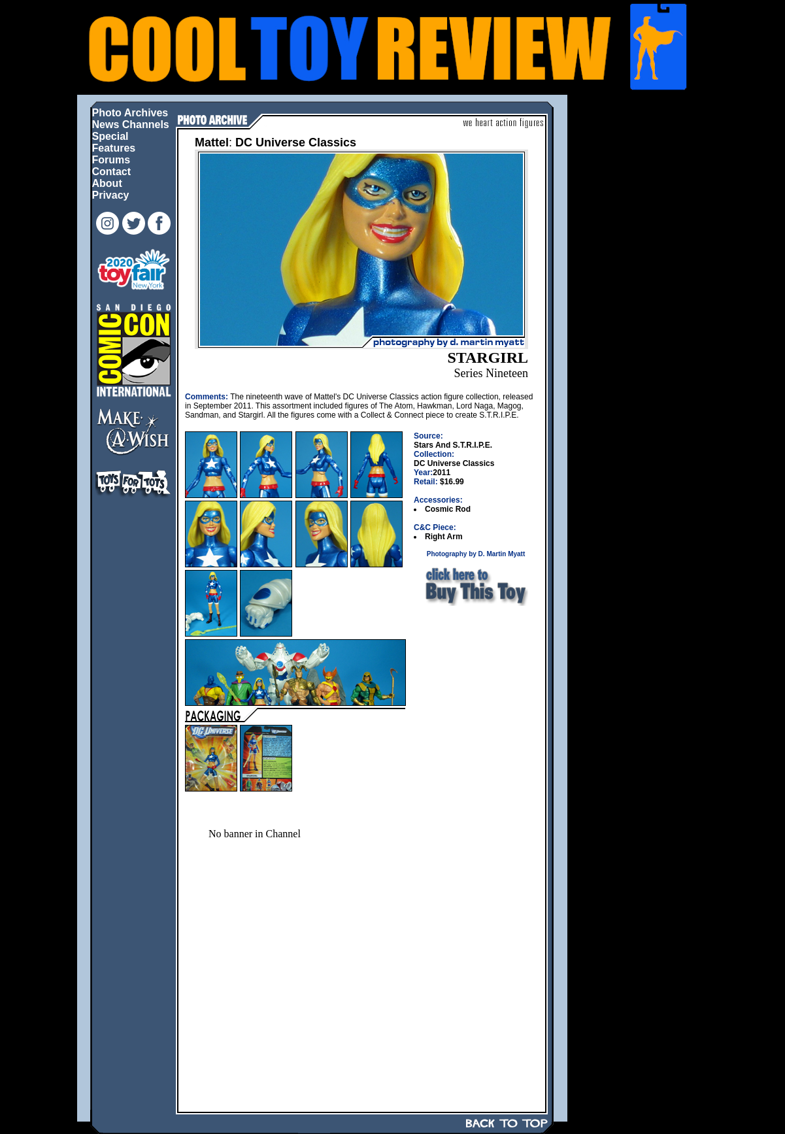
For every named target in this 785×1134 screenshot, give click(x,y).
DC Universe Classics (295, 142)
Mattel (212, 142)
